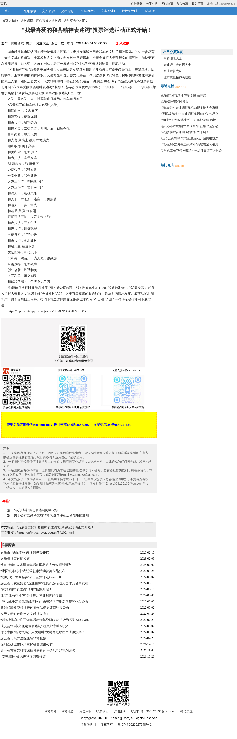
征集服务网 (88, 724)
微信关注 (186, 711)
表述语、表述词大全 (65, 20)
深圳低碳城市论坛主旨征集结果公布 (26, 644)
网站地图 (167, 3)
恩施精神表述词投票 (15, 559)
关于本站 (151, 3)
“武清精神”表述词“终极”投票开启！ (26, 589)
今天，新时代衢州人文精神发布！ (24, 614)
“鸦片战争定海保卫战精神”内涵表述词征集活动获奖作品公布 (44, 601)
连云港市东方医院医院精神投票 (23, 638)
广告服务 (136, 3)
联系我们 (102, 711)
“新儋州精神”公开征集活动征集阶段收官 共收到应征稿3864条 (44, 620)
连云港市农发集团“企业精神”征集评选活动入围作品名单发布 (44, 583)
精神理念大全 (173, 58)
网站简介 (50, 711)
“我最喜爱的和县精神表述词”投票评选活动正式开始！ (55, 527)
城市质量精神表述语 (177, 77)
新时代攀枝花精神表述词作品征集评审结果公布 (34, 607)
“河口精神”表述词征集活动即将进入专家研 (189, 107)
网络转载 (17, 43)
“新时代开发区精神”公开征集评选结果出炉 (31, 577)
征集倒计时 (88, 11)
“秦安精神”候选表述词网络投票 (36, 510)
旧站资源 (149, 11)
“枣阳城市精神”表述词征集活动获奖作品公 (189, 114)
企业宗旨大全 (173, 71)
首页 (3, 3)
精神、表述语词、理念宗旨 (30, 20)
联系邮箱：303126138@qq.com (153, 711)
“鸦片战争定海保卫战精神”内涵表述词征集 (189, 144)
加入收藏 (182, 3)
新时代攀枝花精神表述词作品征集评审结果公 (191, 150)
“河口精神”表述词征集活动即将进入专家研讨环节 (36, 565)
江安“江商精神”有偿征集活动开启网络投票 (31, 595)
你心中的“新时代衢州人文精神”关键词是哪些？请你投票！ (42, 632)
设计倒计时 (129, 11)
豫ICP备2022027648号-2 (135, 724)
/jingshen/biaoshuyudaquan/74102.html (45, 532)
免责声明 (85, 711)
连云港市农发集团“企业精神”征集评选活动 (189, 126)
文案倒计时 (109, 11)
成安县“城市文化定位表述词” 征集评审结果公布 (34, 626)
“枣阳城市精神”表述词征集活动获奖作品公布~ (33, 571)
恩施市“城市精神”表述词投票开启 (24, 552)
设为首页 (197, 3)
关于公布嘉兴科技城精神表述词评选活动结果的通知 (51, 515)
